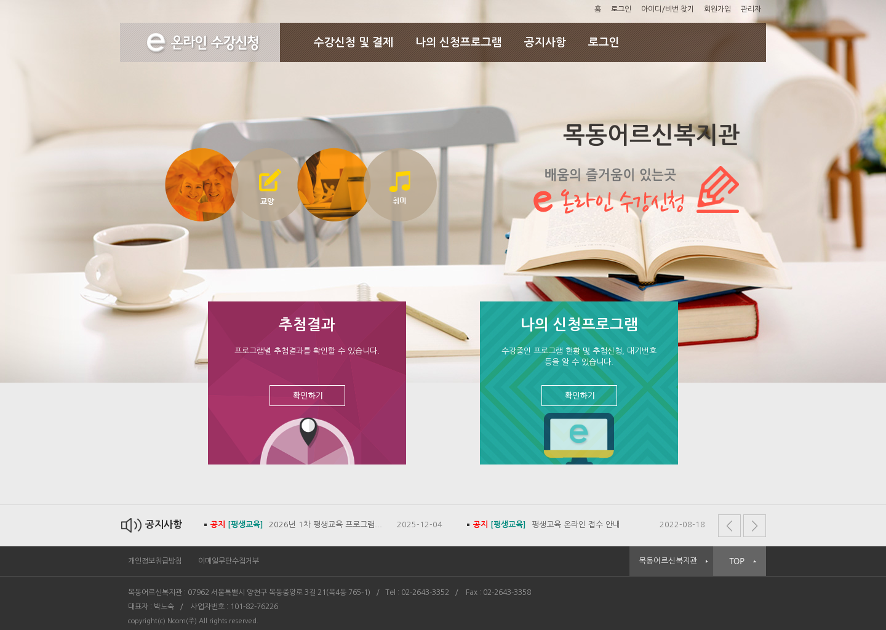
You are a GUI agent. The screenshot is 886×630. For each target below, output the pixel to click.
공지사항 (545, 42)
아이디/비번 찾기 (667, 9)
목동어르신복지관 (668, 561)
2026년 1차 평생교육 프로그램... (296, 524)
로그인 (621, 9)
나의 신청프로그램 (458, 42)
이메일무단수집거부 (228, 561)
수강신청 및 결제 (353, 42)
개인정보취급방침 (155, 561)
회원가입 (717, 9)
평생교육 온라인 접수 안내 (546, 524)
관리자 (751, 9)
